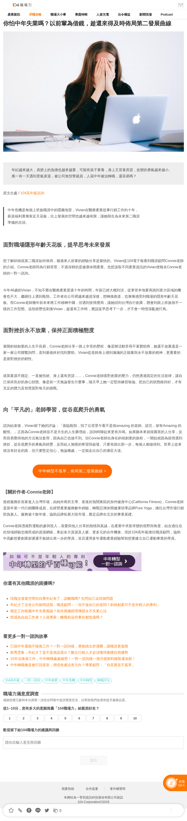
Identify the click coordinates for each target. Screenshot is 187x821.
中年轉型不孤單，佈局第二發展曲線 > (72, 471)
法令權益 (124, 14)
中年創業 (51, 680)
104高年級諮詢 (32, 193)
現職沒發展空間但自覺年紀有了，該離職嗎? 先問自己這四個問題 (61, 598)
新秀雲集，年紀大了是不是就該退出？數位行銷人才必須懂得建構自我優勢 (69, 652)
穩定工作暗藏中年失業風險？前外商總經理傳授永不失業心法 (58, 611)
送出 (93, 760)
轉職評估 (103, 680)
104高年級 (12, 680)
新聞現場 (145, 14)
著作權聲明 (117, 788)
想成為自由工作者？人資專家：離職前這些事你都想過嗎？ (56, 617)
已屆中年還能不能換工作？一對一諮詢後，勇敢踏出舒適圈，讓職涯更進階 (69, 646)
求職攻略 (35, 14)
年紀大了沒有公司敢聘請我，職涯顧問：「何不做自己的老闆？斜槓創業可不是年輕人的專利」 (85, 605)
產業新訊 (14, 14)
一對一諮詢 (32, 680)
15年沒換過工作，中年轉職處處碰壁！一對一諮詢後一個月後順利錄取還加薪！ (73, 659)
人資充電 (102, 14)
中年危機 (68, 680)
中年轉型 (86, 680)
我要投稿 (68, 788)
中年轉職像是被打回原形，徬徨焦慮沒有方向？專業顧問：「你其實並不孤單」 (72, 665)
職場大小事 (58, 14)
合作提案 (92, 788)
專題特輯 (81, 14)
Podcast (167, 14)
